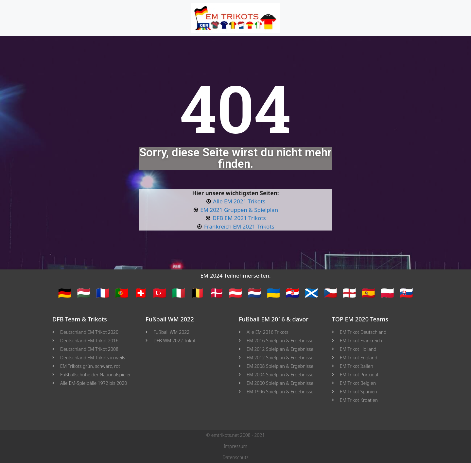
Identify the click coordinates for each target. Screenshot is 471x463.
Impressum (235, 446)
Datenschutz (235, 457)
